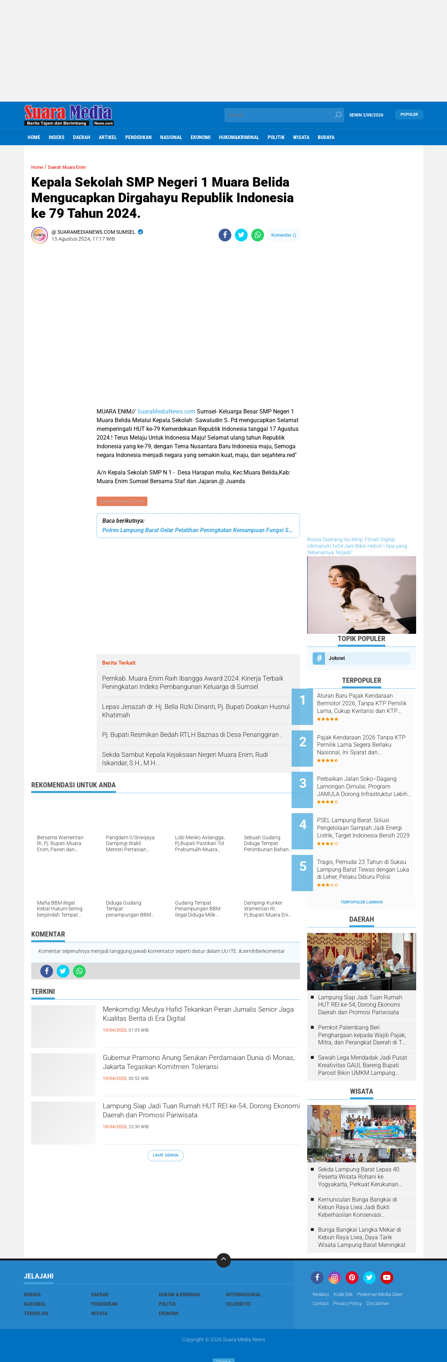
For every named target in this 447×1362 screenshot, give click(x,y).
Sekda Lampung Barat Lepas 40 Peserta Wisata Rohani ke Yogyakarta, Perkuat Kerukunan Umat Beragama (358, 1153)
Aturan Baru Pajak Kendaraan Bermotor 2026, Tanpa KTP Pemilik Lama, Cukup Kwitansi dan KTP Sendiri (371, 703)
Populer (409, 115)
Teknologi (36, 1289)
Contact (322, 1280)
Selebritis (238, 1280)
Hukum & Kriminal (180, 1270)
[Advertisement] (224, 51)
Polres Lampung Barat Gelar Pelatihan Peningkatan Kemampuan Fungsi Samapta (198, 530)
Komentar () (283, 235)
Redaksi (321, 1270)
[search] (284, 115)
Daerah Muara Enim (122, 502)
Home (34, 137)
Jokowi (337, 658)
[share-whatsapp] (257, 235)
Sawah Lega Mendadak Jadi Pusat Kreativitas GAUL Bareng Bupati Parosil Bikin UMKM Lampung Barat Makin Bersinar (362, 1041)
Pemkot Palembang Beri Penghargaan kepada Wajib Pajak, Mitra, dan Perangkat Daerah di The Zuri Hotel (363, 1011)
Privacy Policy (351, 1280)
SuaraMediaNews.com (166, 411)
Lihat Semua (165, 1156)
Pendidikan (138, 137)
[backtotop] (223, 1236)
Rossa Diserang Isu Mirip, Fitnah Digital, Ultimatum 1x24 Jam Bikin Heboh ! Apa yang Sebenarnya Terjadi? (357, 546)
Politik (276, 137)
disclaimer (383, 1280)
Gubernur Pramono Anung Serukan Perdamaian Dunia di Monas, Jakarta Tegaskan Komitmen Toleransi (200, 1072)
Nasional (171, 137)
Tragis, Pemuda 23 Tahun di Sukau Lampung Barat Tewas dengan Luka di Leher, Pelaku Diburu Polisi (370, 850)
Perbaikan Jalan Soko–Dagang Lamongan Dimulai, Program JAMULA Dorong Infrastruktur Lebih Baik (368, 777)
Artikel (108, 137)
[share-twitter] (241, 235)
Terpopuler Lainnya (362, 878)
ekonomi (201, 137)
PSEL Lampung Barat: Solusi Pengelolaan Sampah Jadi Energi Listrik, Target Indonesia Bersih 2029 (372, 813)
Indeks (57, 137)
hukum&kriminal (239, 137)
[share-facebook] (225, 235)
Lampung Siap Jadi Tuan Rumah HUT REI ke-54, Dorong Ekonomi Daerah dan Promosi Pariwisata (200, 1121)
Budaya (326, 137)
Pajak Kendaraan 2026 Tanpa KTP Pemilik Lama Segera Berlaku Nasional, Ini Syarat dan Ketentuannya (371, 740)
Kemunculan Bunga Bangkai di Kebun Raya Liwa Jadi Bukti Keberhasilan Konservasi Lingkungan (357, 1183)
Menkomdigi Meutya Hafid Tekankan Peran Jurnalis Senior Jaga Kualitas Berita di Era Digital (191, 1024)
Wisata (301, 137)
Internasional (243, 1270)
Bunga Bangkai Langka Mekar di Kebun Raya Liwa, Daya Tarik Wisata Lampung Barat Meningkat (362, 1213)
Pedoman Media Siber (385, 1270)
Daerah (81, 137)
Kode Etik (345, 1270)
